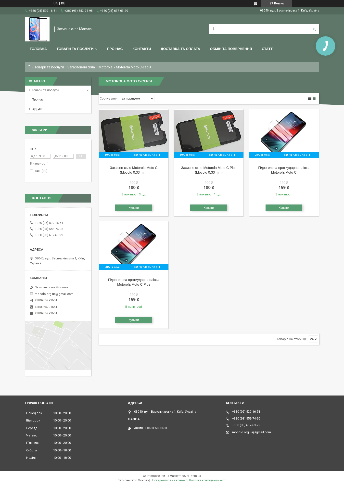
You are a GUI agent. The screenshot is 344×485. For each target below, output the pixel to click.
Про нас (115, 49)
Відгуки (37, 109)
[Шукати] (314, 29)
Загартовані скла (81, 67)
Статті (268, 49)
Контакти (142, 49)
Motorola (106, 67)
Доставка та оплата (180, 49)
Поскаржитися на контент (169, 480)
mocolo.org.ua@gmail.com (54, 294)
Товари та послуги (75, 49)
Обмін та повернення (231, 49)
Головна (38, 49)
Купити (133, 207)
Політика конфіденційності (208, 480)
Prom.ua (195, 476)
